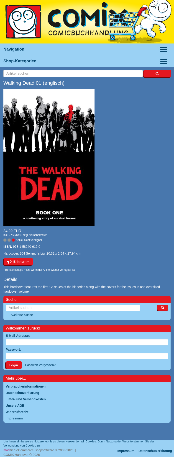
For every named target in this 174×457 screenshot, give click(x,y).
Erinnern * (18, 261)
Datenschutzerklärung (155, 451)
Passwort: (13, 349)
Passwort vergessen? (40, 365)
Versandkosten (38, 235)
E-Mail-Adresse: (18, 335)
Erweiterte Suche (21, 315)
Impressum (125, 451)
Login (13, 365)
